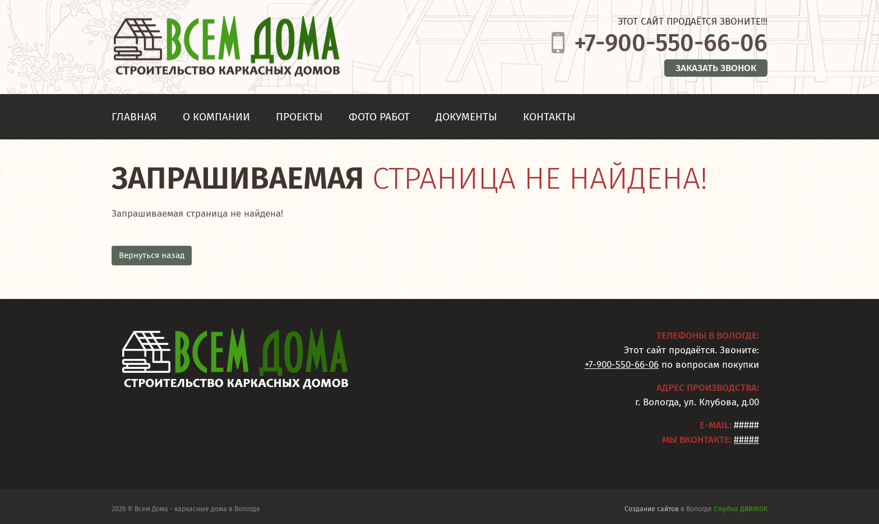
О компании (216, 116)
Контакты (549, 116)
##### (746, 440)
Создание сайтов (651, 510)
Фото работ (379, 116)
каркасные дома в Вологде (217, 510)
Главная (134, 116)
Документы (466, 116)
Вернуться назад (151, 255)
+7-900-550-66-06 (670, 43)
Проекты (299, 116)
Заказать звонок (716, 68)
